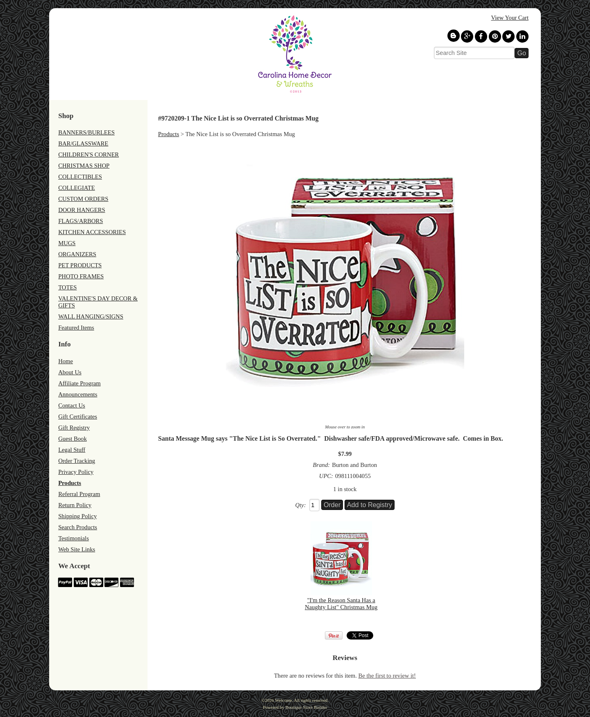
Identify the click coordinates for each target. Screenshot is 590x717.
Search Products (77, 527)
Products (69, 483)
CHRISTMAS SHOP (83, 165)
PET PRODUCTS (80, 265)
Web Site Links (76, 549)
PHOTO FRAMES (81, 276)
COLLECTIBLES (80, 176)
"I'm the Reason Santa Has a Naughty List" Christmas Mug (341, 603)
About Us (70, 372)
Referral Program (79, 494)
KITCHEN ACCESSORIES (92, 232)
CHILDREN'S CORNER (88, 154)
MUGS (66, 243)
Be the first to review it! (387, 675)
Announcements (77, 394)
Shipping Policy (77, 516)
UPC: (326, 476)
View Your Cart (510, 17)
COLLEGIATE (76, 187)
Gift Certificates (77, 416)
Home (65, 361)
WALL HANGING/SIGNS (90, 316)
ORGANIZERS (77, 254)
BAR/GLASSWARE (83, 143)
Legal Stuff (71, 449)
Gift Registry (74, 427)
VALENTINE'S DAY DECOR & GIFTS (98, 302)
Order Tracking (76, 461)
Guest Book (72, 438)
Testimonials (73, 538)
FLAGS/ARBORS (80, 221)
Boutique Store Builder (306, 707)
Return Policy (74, 505)
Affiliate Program (79, 383)
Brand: (321, 465)
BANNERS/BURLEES (86, 132)
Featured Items (76, 327)
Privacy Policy (75, 472)
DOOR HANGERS (81, 210)
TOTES (67, 287)
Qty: (300, 505)
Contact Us (71, 405)
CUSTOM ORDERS (83, 199)
